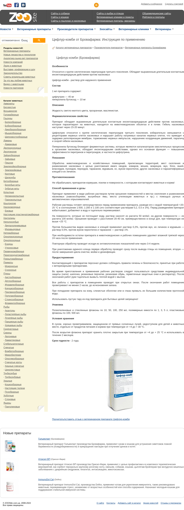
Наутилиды (9, 218)
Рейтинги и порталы (153, 17)
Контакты (110, 503)
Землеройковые (13, 170)
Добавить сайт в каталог (129, 503)
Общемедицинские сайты (156, 13)
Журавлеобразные (14, 284)
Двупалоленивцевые (15, 225)
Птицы (7, 273)
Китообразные (11, 181)
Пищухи (9, 163)
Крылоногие (10, 203)
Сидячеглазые (11, 329)
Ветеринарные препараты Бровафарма (145, 47)
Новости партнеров (14, 88)
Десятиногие (10, 151)
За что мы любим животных (18, 80)
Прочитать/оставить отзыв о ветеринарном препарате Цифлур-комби (91, 419)
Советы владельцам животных (19, 77)
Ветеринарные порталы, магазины (116, 20)
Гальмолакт (44, 439)
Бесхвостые (10, 107)
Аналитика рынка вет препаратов (21, 58)
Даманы (8, 140)
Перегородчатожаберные (17, 255)
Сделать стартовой (174, 4)
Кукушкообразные (14, 288)
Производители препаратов (75, 29)
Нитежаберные (11, 233)
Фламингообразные (15, 303)
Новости (5, 29)
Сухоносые (10, 270)
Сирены (8, 333)
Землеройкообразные (15, 166)
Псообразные (12, 392)
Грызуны (8, 118)
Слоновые (10, 399)
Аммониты (9, 103)
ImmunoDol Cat (46, 479)
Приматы (8, 262)
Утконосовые (11, 247)
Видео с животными (14, 84)
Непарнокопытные (14, 196)
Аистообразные (13, 277)
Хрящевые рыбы (13, 325)
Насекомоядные (12, 207)
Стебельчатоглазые (14, 344)
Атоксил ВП (44, 459)
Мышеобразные (13, 133)
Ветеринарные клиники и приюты (115, 17)
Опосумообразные (14, 358)
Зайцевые (10, 159)
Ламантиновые (12, 340)
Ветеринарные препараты (34, 29)
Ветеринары (163, 29)
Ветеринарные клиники (134, 29)
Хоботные (9, 395)
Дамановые (11, 144)
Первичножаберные (14, 251)
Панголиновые (12, 406)
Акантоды (10, 310)
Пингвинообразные (15, 292)
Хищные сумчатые (14, 366)
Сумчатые (9, 347)
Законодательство (13, 73)
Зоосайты (106, 29)
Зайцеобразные (12, 155)
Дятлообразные (13, 281)
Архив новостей (150, 503)
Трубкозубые (10, 373)
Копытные (9, 192)
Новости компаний (13, 62)
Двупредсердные (12, 148)
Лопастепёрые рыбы (15, 314)
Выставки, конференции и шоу (19, 69)
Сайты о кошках (60, 17)
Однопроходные (12, 240)
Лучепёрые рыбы (14, 318)
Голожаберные (11, 114)
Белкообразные (13, 122)
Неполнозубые (11, 222)
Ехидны (9, 244)
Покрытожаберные (13, 259)
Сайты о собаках (60, 13)
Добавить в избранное (151, 4)
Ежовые (9, 211)
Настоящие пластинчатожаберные (21, 214)
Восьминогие (10, 111)
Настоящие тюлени (15, 388)
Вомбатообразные (14, 351)
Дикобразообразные (15, 129)
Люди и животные (13, 65)
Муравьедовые (12, 229)
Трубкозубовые (13, 377)
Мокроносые (11, 266)
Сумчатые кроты (13, 362)
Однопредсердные (13, 236)
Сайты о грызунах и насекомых (68, 20)
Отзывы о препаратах (171, 503)
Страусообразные (14, 299)
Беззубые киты (12, 185)
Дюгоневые (10, 336)
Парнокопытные (13, 199)
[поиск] (15, 40)
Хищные (8, 381)
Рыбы (6, 307)
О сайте (100, 503)
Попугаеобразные (14, 296)
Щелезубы (10, 177)
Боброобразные (13, 126)
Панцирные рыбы (14, 321)
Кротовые (10, 174)
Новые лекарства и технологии (20, 54)
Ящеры (7, 403)
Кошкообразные (13, 384)
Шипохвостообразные (16, 137)
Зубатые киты (12, 188)
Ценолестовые (12, 369)
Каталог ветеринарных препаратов (74, 47)
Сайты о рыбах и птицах (110, 13)
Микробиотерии (13, 355)
